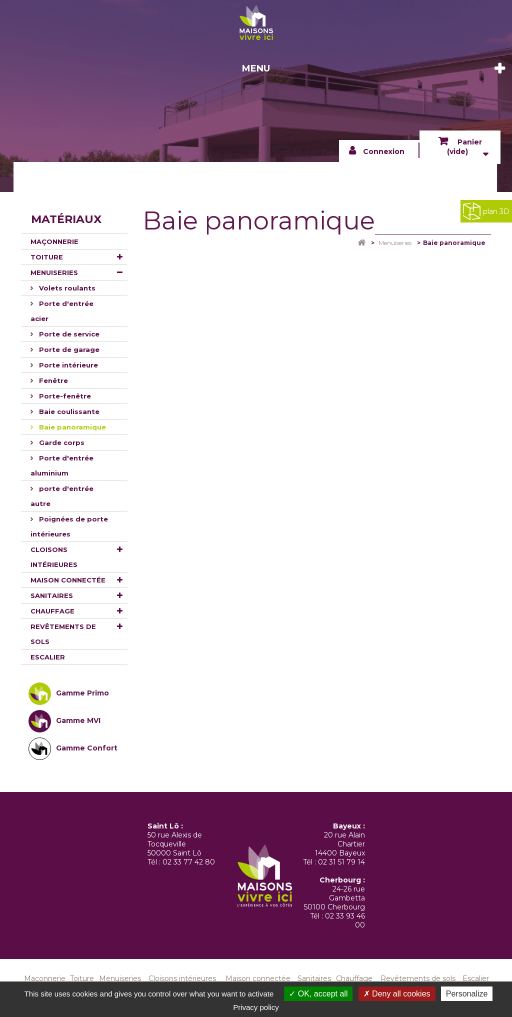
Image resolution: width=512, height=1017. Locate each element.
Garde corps (60, 442)
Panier (464, 147)
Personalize (467, 994)
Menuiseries (54, 272)
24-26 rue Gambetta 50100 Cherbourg (334, 898)
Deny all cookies (397, 994)
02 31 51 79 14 (341, 862)
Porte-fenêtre (64, 396)
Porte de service (68, 334)
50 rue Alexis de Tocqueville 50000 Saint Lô (175, 844)
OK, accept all (318, 994)
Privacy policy (256, 1007)
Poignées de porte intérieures (69, 526)
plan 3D (486, 211)
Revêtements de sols (63, 634)
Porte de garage (68, 350)
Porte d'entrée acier (62, 311)
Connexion (383, 151)
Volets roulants (66, 288)
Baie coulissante (68, 412)
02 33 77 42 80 (188, 862)
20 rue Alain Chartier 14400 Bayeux (340, 844)
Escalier (47, 657)
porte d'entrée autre (62, 496)
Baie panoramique (71, 427)
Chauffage (52, 611)
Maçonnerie (54, 242)
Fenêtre (52, 380)
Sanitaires (51, 596)
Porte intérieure (67, 365)
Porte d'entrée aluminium (62, 465)
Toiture (46, 257)
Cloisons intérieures (54, 557)
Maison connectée (68, 580)
